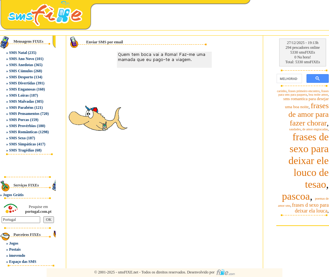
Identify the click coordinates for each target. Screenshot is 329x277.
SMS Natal (18, 52)
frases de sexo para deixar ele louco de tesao (309, 160)
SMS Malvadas (21, 101)
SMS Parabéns (21, 107)
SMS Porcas (19, 119)
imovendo (17, 255)
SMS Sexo (17, 138)
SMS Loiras (19, 95)
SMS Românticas (23, 132)
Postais (15, 249)
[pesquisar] (289, 79)
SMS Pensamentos (24, 113)
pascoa (296, 196)
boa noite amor (318, 94)
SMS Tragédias (21, 150)
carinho (282, 91)
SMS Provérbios (22, 126)
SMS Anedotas (21, 65)
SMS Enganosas (22, 89)
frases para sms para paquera (303, 92)
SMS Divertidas (22, 83)
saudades (295, 129)
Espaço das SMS (22, 261)
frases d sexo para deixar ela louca (310, 207)
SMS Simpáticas (22, 144)
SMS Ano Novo (21, 58)
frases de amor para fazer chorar (309, 114)
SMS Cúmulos (21, 71)
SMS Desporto (21, 77)
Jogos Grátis (13, 195)
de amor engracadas (315, 129)
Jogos (13, 243)
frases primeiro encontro (304, 91)
